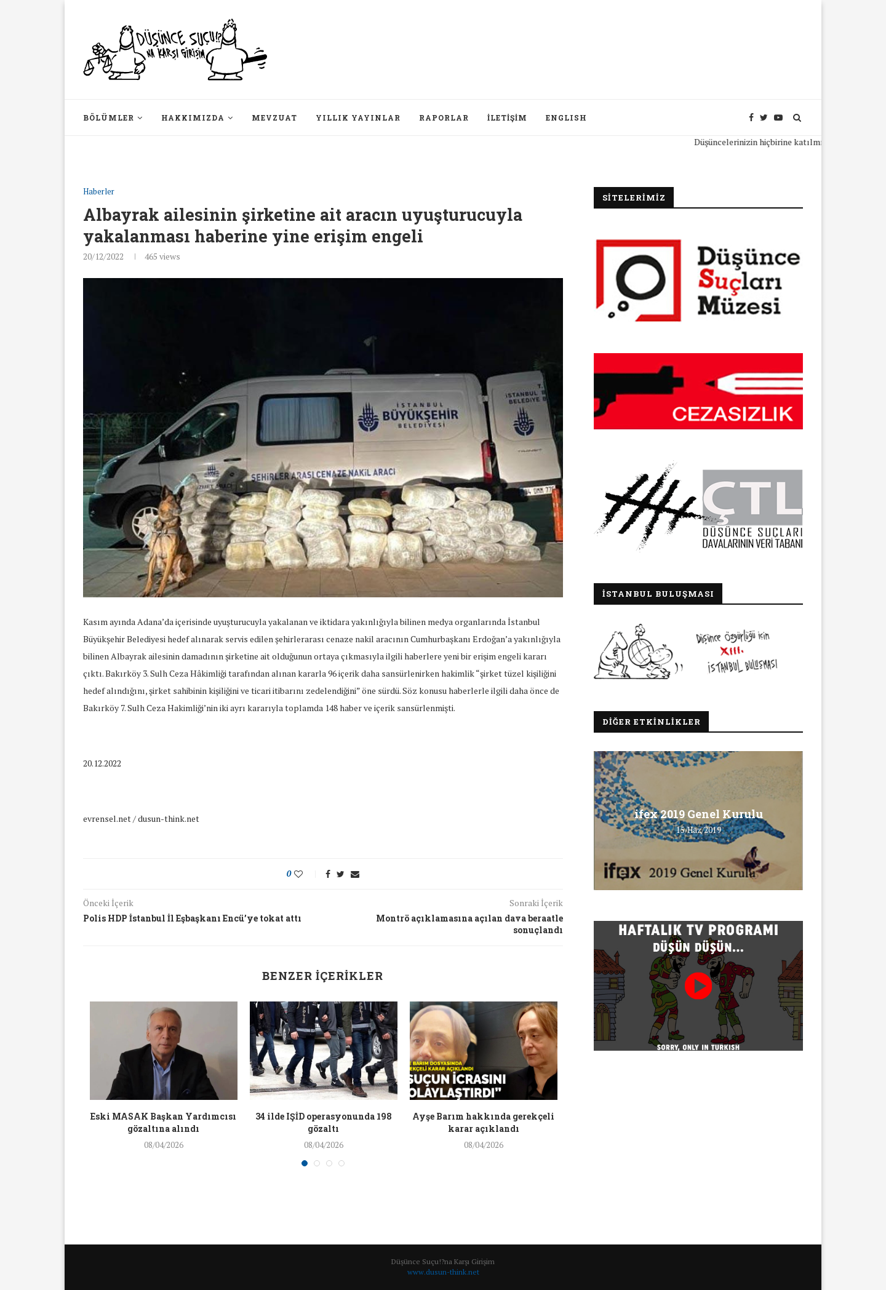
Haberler (98, 192)
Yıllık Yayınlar (358, 117)
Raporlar (444, 117)
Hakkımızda (193, 117)
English (566, 117)
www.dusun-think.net (443, 1271)
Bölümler (108, 117)
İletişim (507, 117)
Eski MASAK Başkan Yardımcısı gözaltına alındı (163, 1122)
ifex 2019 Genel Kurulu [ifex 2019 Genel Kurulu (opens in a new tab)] (698, 813)
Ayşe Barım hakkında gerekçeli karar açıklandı (483, 1122)
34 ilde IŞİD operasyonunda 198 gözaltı (323, 1122)
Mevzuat (274, 117)
